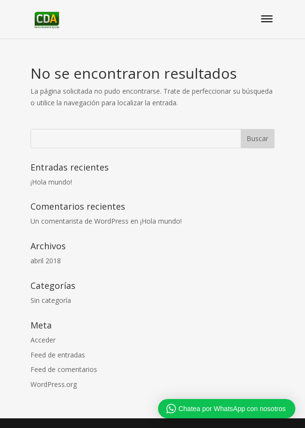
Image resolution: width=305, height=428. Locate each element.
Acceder (43, 339)
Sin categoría (50, 300)
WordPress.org (53, 384)
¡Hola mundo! (51, 181)
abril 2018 (45, 260)
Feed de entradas (57, 354)
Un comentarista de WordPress (79, 221)
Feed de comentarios (63, 369)
